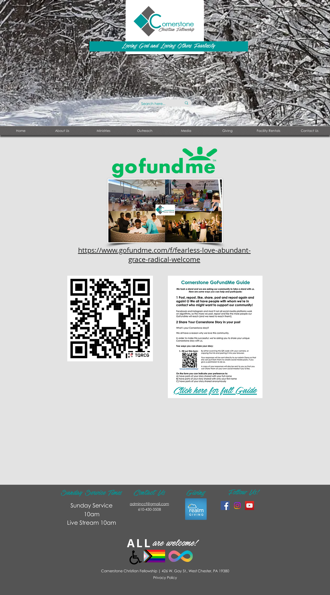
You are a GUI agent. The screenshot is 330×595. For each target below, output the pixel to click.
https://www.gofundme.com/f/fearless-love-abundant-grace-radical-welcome (164, 255)
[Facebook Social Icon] (225, 505)
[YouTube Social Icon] (249, 505)
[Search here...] (158, 103)
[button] (103, 130)
